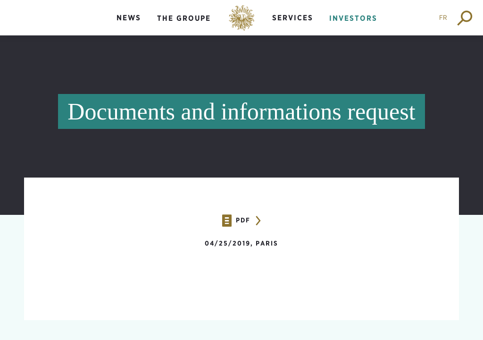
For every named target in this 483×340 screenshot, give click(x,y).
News (129, 17)
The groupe (184, 18)
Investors (353, 18)
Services (292, 17)
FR (443, 17)
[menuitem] (128, 25)
